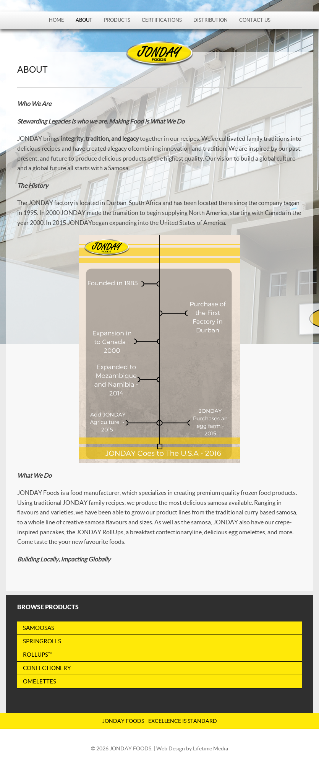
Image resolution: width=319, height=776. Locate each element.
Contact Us (254, 20)
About (84, 20)
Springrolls (42, 641)
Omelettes (39, 681)
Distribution (210, 20)
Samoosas (38, 628)
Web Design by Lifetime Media (192, 748)
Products (117, 20)
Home (56, 20)
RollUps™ (37, 654)
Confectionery (47, 668)
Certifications (162, 20)
